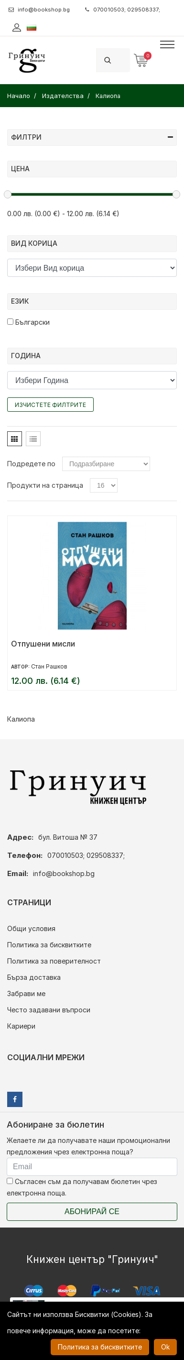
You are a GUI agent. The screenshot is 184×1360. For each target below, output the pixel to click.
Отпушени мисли (43, 643)
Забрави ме (26, 993)
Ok (165, 1347)
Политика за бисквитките (49, 945)
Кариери (21, 1026)
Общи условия (31, 928)
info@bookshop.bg (39, 9)
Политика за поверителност (54, 961)
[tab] (14, 438)
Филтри (92, 137)
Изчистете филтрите (50, 404)
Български (28, 322)
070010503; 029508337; (122, 9)
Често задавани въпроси (48, 1010)
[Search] (124, 60)
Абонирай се (92, 1211)
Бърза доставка (34, 977)
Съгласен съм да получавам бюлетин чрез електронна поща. (82, 1187)
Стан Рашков (49, 666)
